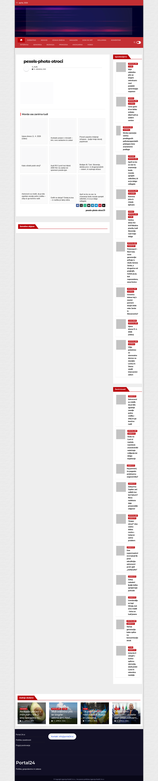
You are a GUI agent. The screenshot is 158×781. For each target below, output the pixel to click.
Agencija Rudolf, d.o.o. (97, 779)
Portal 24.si (20, 735)
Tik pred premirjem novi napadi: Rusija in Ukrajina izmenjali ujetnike (94, 716)
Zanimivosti (132, 396)
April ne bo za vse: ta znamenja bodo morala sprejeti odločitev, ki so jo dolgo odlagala (133, 173)
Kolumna (102, 40)
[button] (135, 42)
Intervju (24, 45)
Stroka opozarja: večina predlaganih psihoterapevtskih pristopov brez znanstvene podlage (130, 141)
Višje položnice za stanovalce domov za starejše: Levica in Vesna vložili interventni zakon (132, 361)
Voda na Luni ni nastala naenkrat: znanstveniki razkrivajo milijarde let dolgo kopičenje (132, 448)
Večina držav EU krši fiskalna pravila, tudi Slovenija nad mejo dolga (133, 228)
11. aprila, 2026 (28, 721)
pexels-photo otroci (95, 210)
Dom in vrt (87, 40)
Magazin (73, 40)
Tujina (131, 66)
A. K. (36, 67)
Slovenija (131, 103)
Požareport (131, 246)
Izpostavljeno (133, 63)
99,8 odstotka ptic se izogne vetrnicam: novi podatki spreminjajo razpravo (133, 80)
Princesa (63, 45)
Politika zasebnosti (23, 740)
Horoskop (132, 156)
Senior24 (37, 45)
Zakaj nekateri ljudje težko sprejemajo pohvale (133, 585)
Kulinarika (132, 193)
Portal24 (25, 762)
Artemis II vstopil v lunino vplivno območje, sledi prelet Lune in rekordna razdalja (132, 664)
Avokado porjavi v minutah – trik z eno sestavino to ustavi (30, 716)
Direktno (31, 40)
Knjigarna (78, 45)
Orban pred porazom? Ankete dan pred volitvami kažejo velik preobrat (125, 718)
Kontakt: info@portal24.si (62, 736)
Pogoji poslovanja (23, 745)
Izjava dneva (58, 40)
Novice (44, 40)
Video (90, 45)
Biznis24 (50, 45)
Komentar (116, 40)
